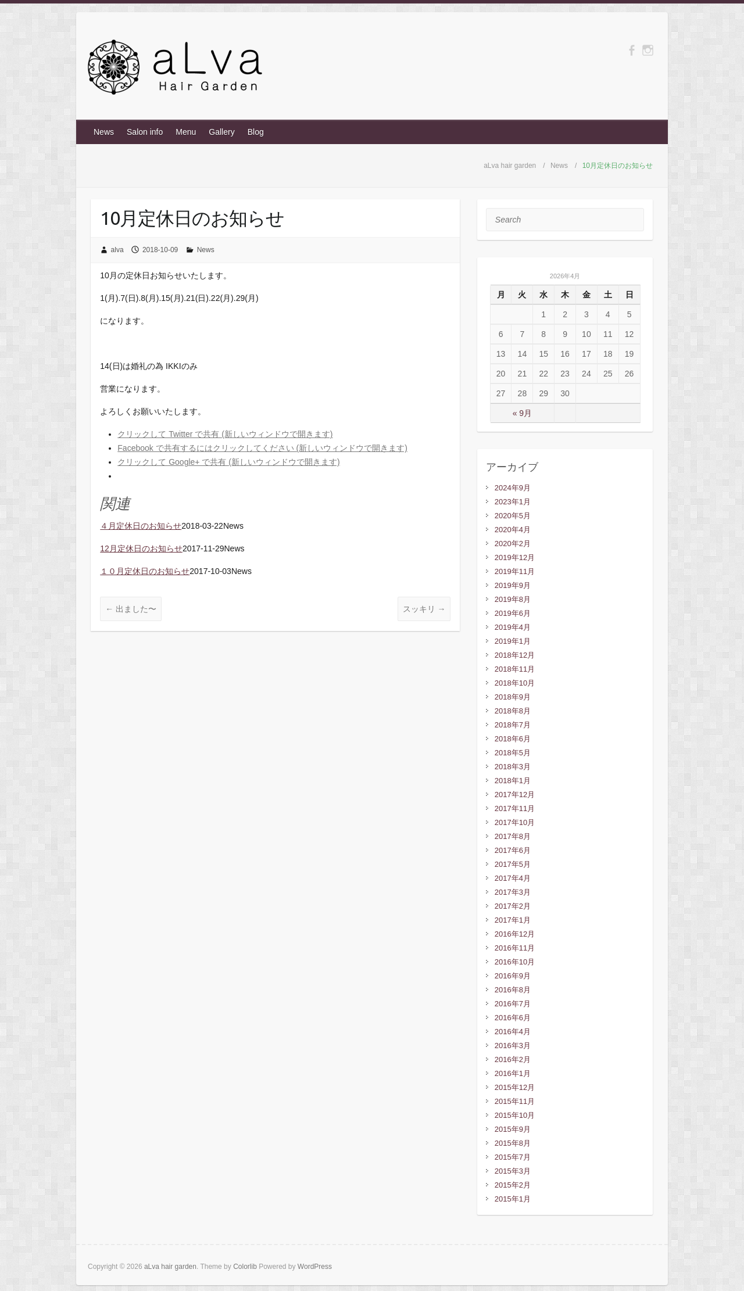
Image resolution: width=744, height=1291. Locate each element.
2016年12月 (515, 934)
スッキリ (424, 609)
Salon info (145, 132)
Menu (186, 132)
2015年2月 (513, 1185)
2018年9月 (513, 697)
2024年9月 (513, 487)
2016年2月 (513, 1059)
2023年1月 (513, 501)
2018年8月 (513, 711)
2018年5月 (513, 752)
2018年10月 (515, 683)
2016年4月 (513, 1031)
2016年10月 (515, 962)
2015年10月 (515, 1115)
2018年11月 (515, 669)
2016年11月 (515, 948)
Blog (256, 132)
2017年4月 (513, 878)
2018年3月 (513, 766)
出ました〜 (130, 609)
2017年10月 (515, 822)
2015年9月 (513, 1129)
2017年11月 (515, 808)
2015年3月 (513, 1171)
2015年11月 (515, 1101)
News (104, 132)
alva (117, 250)
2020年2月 (513, 543)
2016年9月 (513, 975)
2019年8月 (513, 599)
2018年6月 (513, 738)
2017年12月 (515, 794)
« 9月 (522, 413)
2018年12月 (515, 655)
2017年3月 (513, 892)
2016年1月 (513, 1073)
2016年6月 (513, 1017)
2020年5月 (513, 515)
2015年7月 (513, 1157)
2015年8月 (513, 1143)
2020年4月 (513, 529)
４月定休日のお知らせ (140, 525)
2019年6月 (513, 613)
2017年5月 (513, 864)
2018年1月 (513, 780)
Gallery (221, 132)
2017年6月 (513, 850)
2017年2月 (513, 906)
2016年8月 (513, 989)
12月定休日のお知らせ (141, 548)
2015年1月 (513, 1199)
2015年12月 (515, 1087)
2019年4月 (513, 627)
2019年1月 (513, 641)
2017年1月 (513, 920)
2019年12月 (515, 557)
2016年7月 (513, 1003)
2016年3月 (513, 1045)
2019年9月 (513, 585)
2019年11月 (515, 571)
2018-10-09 (160, 250)
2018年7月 (513, 724)
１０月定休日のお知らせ (144, 571)
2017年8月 (513, 836)
